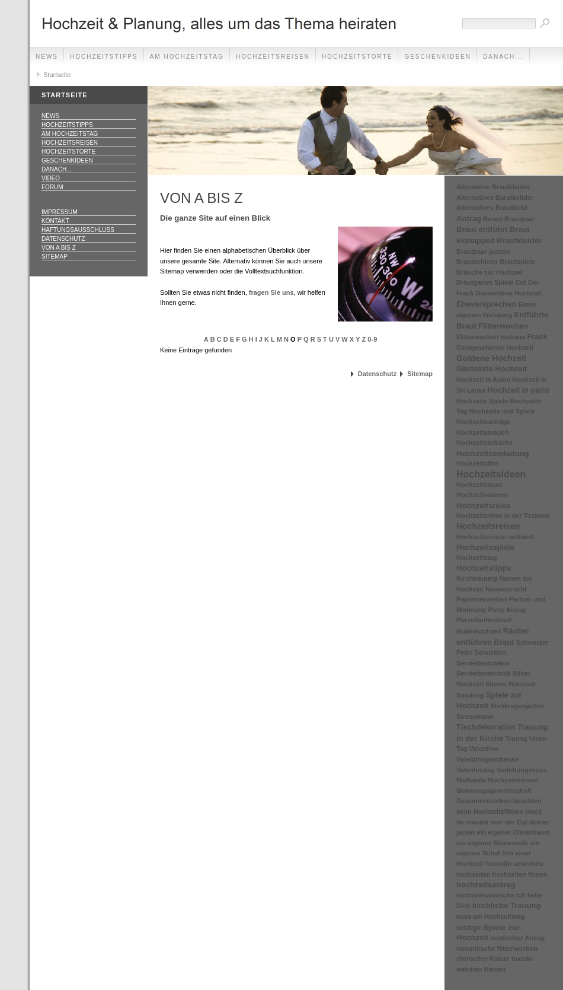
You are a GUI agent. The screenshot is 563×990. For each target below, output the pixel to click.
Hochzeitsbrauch (482, 432)
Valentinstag (475, 769)
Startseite (57, 74)
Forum (52, 187)
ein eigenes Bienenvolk (492, 842)
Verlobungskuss (522, 769)
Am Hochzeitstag (187, 56)
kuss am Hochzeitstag (490, 916)
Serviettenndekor (483, 663)
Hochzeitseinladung (492, 453)
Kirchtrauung (476, 578)
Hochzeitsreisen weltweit (494, 536)
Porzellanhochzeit (484, 619)
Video (50, 178)
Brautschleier (477, 261)
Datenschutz (63, 238)
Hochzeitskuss (479, 484)
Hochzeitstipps (104, 56)
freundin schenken (514, 863)
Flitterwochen (503, 325)
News (47, 56)
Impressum (59, 212)
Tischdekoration (486, 726)
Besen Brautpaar (509, 218)
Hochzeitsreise (483, 505)
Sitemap (54, 256)
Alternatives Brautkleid (491, 207)
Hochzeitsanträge (483, 421)
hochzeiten (473, 874)
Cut (521, 282)
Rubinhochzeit (478, 631)
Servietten (490, 652)
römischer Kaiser (483, 958)
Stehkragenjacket (517, 705)
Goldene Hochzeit (491, 358)
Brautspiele (517, 261)
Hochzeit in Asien (483, 379)
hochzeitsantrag (486, 884)
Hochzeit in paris (518, 390)
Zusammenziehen (483, 800)
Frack (537, 336)
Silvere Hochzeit (510, 683)
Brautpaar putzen (483, 251)
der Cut (515, 822)
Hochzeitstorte (357, 56)
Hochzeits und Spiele (502, 411)
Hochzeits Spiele (482, 401)
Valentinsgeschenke (487, 759)
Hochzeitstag (476, 557)
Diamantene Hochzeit (508, 293)
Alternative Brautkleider (493, 186)
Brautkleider (519, 240)
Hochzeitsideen (491, 474)
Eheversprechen (486, 304)
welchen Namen (481, 969)
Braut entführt (482, 229)
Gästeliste (474, 368)
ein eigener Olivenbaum (513, 832)
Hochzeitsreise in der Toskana (503, 515)
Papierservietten (481, 599)
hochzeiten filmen (520, 874)
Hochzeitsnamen (482, 494)
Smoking (470, 695)
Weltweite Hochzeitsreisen (497, 780)
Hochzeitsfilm (477, 463)
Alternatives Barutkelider (494, 197)
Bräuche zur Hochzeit (489, 272)
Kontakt (55, 221)
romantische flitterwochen (497, 948)
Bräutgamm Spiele (485, 282)
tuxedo (522, 958)
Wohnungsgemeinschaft (494, 790)
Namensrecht (506, 589)
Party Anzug (507, 609)
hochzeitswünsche (485, 895)
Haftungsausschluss (77, 230)
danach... (503, 56)
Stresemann (475, 716)
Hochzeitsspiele (485, 547)
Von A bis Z (58, 247)
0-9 (372, 339)
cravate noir (484, 822)
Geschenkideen (437, 56)
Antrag (468, 218)
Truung (516, 738)
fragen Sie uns (271, 292)
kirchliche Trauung (506, 905)
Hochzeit (511, 368)
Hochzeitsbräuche (484, 442)
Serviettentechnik (483, 673)
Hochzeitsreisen (273, 56)
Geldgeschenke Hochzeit (494, 347)
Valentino (483, 748)
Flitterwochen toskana (490, 336)
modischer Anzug (517, 937)
